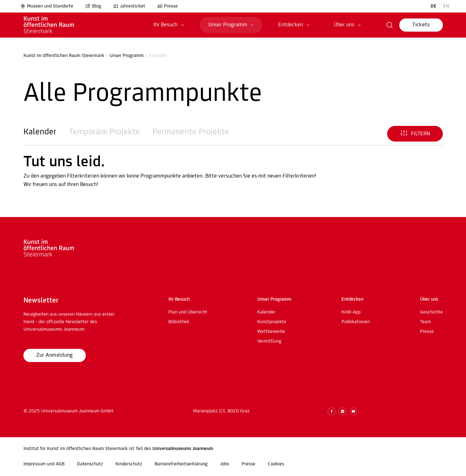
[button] (390, 25)
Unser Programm (127, 55)
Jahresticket (129, 6)
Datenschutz (90, 464)
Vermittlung (269, 341)
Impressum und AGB (43, 464)
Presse (167, 6)
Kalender (39, 132)
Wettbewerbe (271, 331)
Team (425, 321)
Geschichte (431, 312)
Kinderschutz (128, 464)
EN (446, 6)
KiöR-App (351, 312)
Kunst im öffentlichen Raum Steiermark (63, 55)
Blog (93, 6)
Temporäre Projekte (104, 132)
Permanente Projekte (190, 132)
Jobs (224, 464)
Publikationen (355, 321)
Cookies (276, 464)
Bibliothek (178, 321)
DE (434, 6)
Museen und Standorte (46, 6)
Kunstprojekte (271, 321)
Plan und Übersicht (187, 312)
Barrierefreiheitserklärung (181, 464)
